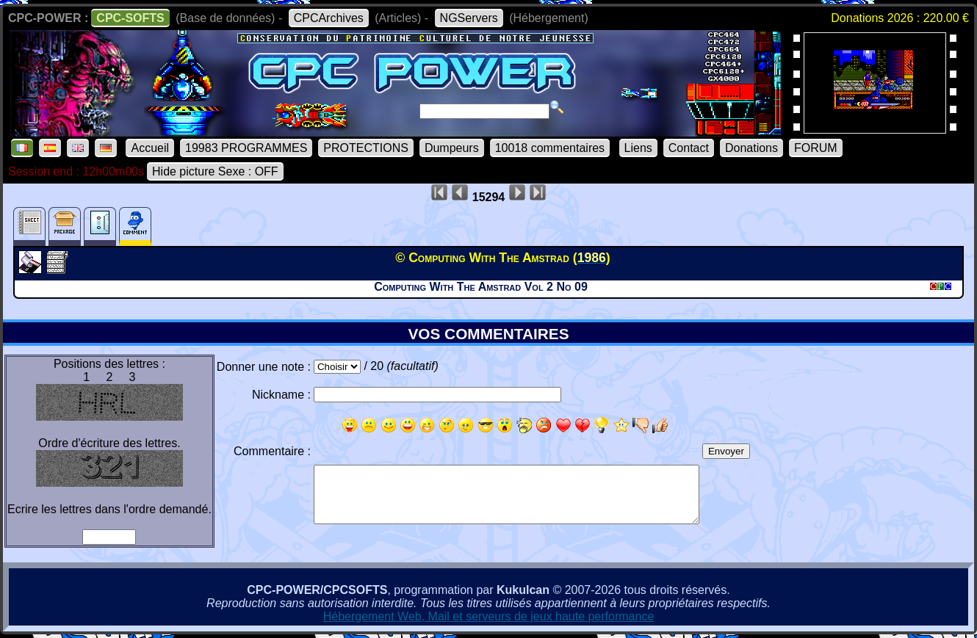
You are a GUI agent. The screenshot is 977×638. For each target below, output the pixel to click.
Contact (688, 148)
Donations (751, 148)
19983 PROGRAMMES (246, 148)
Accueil (150, 148)
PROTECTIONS (365, 148)
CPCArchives (329, 18)
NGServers (469, 18)
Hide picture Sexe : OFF (215, 171)
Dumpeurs (452, 148)
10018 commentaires (550, 148)
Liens (638, 148)
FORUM (815, 148)
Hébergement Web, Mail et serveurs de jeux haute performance (489, 616)
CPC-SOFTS (130, 18)
